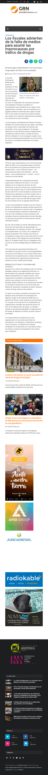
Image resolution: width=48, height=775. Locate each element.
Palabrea (21, 769)
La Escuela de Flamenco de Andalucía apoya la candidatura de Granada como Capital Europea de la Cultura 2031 (27, 695)
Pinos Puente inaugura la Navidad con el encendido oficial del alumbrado (27, 687)
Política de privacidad (29, 767)
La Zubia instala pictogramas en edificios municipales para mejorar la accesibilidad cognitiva (28, 710)
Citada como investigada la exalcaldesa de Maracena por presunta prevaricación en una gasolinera (24, 420)
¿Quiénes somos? (22, 765)
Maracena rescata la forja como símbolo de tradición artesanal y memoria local (28, 717)
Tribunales (11, 370)
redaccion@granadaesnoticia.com (14, 767)
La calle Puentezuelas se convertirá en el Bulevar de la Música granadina (28, 681)
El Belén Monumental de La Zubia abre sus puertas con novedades (27, 703)
